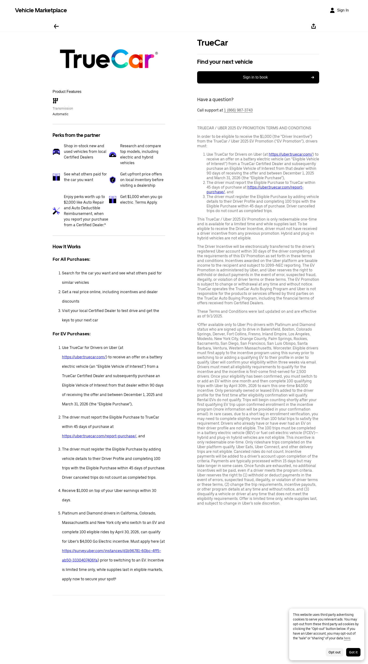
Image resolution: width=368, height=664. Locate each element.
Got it (353, 652)
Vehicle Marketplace (41, 10)
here (347, 638)
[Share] (313, 26)
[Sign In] (339, 10)
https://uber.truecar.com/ (84, 357)
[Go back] (56, 26)
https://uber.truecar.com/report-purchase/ (99, 436)
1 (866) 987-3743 (238, 110)
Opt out (335, 652)
